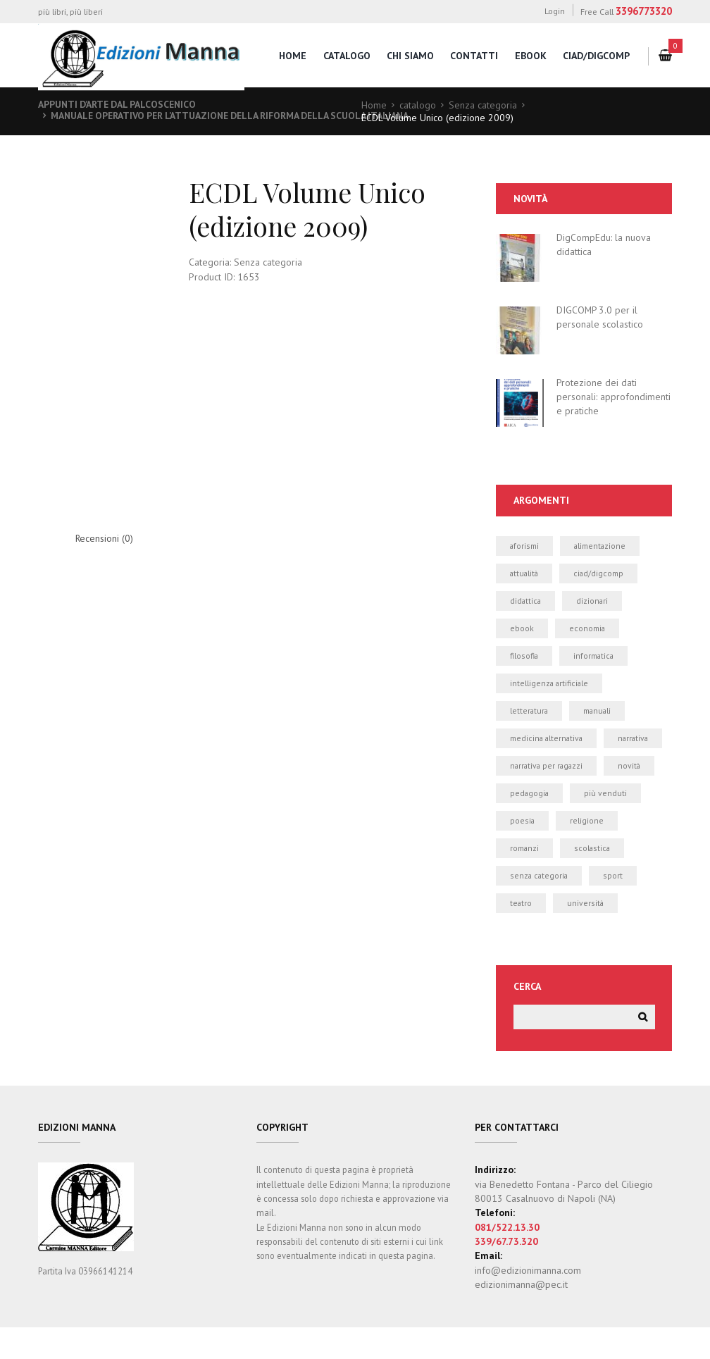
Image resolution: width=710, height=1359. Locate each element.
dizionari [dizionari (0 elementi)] (594, 601)
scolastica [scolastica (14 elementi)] (593, 878)
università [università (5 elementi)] (586, 933)
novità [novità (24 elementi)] (632, 795)
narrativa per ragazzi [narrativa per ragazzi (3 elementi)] (548, 795)
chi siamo (409, 55)
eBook (530, 55)
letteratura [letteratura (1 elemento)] (529, 712)
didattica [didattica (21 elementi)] (526, 601)
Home (374, 105)
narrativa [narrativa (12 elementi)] (526, 767)
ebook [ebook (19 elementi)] (522, 628)
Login (554, 11)
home (291, 55)
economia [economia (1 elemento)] (587, 628)
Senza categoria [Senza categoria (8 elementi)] (540, 905)
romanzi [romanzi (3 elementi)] (525, 878)
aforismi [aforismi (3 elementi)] (525, 545)
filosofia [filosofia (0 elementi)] (524, 656)
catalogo (345, 55)
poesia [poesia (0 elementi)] (522, 850)
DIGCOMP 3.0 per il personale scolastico (599, 317)
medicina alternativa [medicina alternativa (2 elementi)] (547, 739)
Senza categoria (483, 105)
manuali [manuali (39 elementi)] (599, 712)
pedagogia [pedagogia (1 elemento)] (530, 822)
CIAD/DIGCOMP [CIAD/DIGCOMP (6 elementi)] (600, 573)
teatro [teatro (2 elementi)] (521, 933)
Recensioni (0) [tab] (104, 539)
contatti (474, 55)
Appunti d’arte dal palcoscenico (119, 104)
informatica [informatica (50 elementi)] (595, 656)
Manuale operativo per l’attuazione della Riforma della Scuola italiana (237, 115)
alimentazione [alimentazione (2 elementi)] (601, 545)
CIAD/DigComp (596, 55)
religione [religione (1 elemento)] (587, 850)
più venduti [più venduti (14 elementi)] (606, 822)
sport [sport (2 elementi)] (615, 905)
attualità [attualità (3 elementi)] (525, 573)
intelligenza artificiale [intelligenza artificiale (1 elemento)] (550, 684)
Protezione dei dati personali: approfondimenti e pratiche (613, 396)
